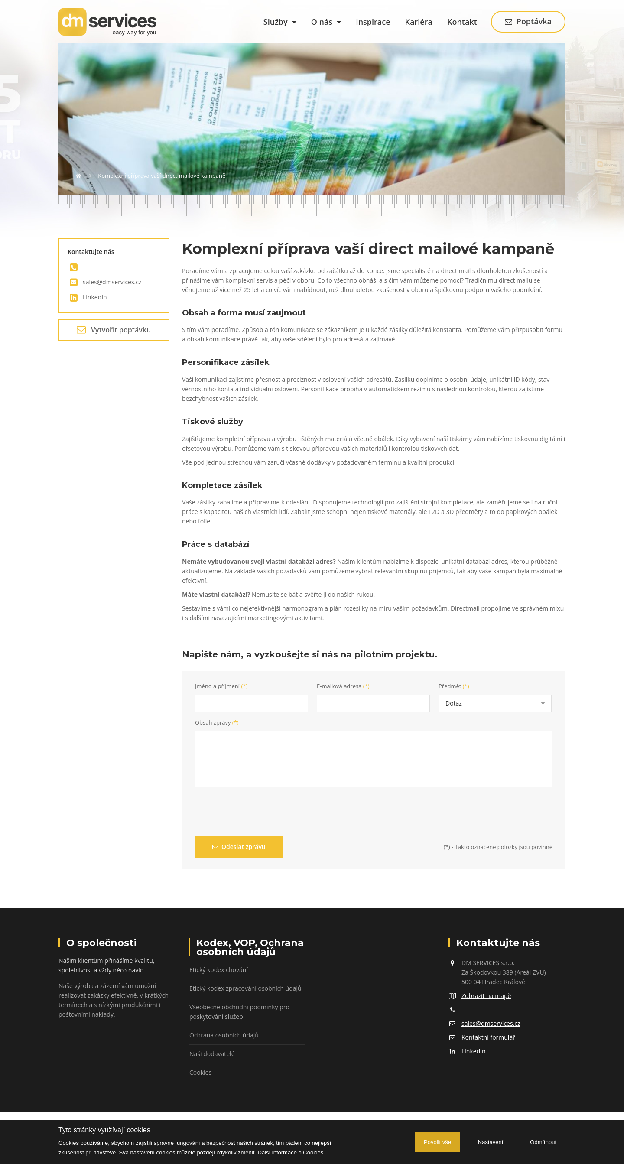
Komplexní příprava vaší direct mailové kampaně (161, 175)
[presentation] (261, 812)
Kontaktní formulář (488, 1037)
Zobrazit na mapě (486, 996)
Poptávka (528, 21)
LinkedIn (95, 297)
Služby (279, 21)
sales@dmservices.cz (112, 282)
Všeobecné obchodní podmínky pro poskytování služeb (239, 1012)
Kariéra (418, 21)
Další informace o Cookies (291, 1152)
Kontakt (462, 21)
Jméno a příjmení (221, 686)
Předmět (454, 686)
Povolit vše (437, 1142)
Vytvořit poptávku (114, 330)
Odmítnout (543, 1142)
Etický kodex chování (218, 970)
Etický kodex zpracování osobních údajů (245, 988)
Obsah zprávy (217, 722)
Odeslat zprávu (239, 846)
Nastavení (491, 1142)
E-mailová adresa (343, 686)
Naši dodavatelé (212, 1054)
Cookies (200, 1072)
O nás (326, 21)
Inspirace (373, 21)
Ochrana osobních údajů (224, 1035)
